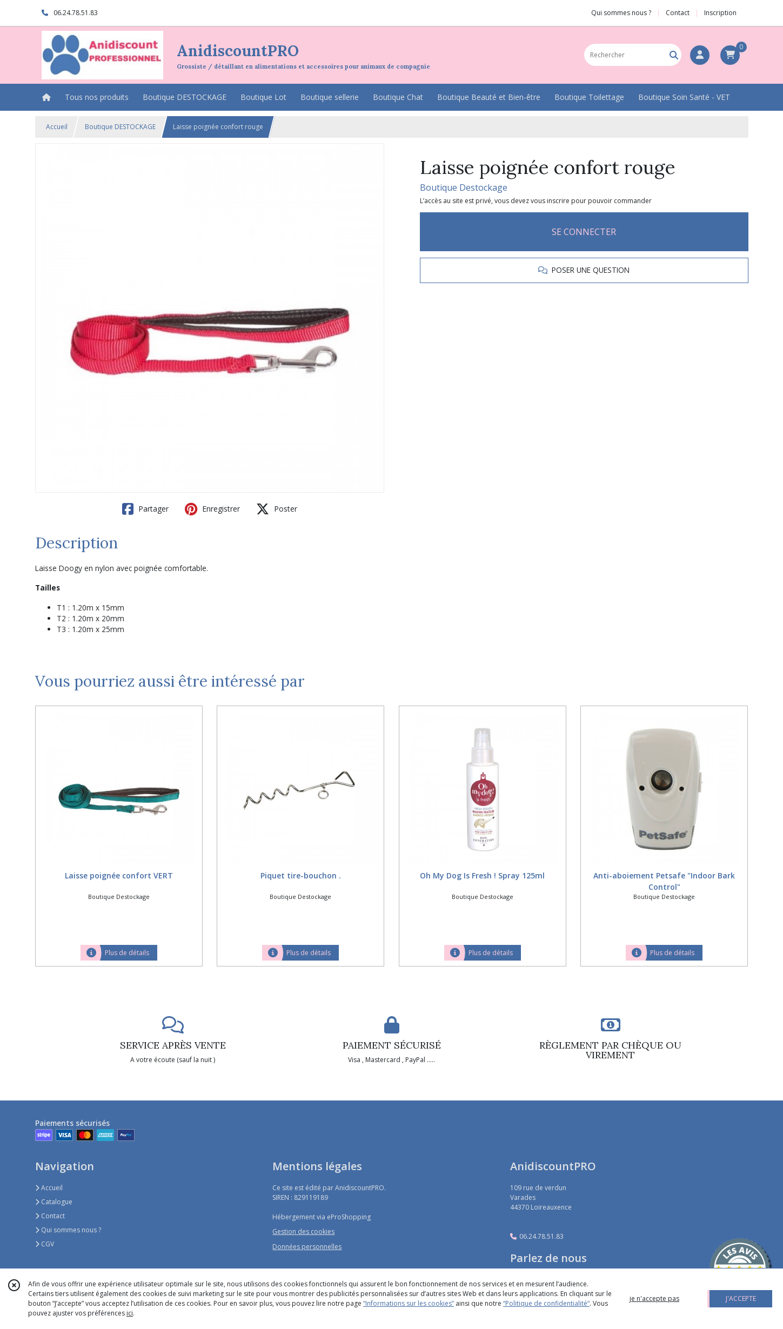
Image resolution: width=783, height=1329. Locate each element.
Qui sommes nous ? (68, 1229)
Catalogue (53, 1201)
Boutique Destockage (463, 187)
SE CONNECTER (584, 232)
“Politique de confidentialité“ (546, 1303)
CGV (44, 1244)
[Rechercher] (674, 54)
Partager (145, 508)
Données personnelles (307, 1246)
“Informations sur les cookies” (408, 1303)
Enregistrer (212, 508)
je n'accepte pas (654, 1298)
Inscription (720, 12)
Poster (276, 508)
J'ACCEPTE (741, 1298)
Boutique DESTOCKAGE (120, 126)
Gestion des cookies (303, 1231)
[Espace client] (700, 55)
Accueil (57, 126)
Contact (678, 12)
